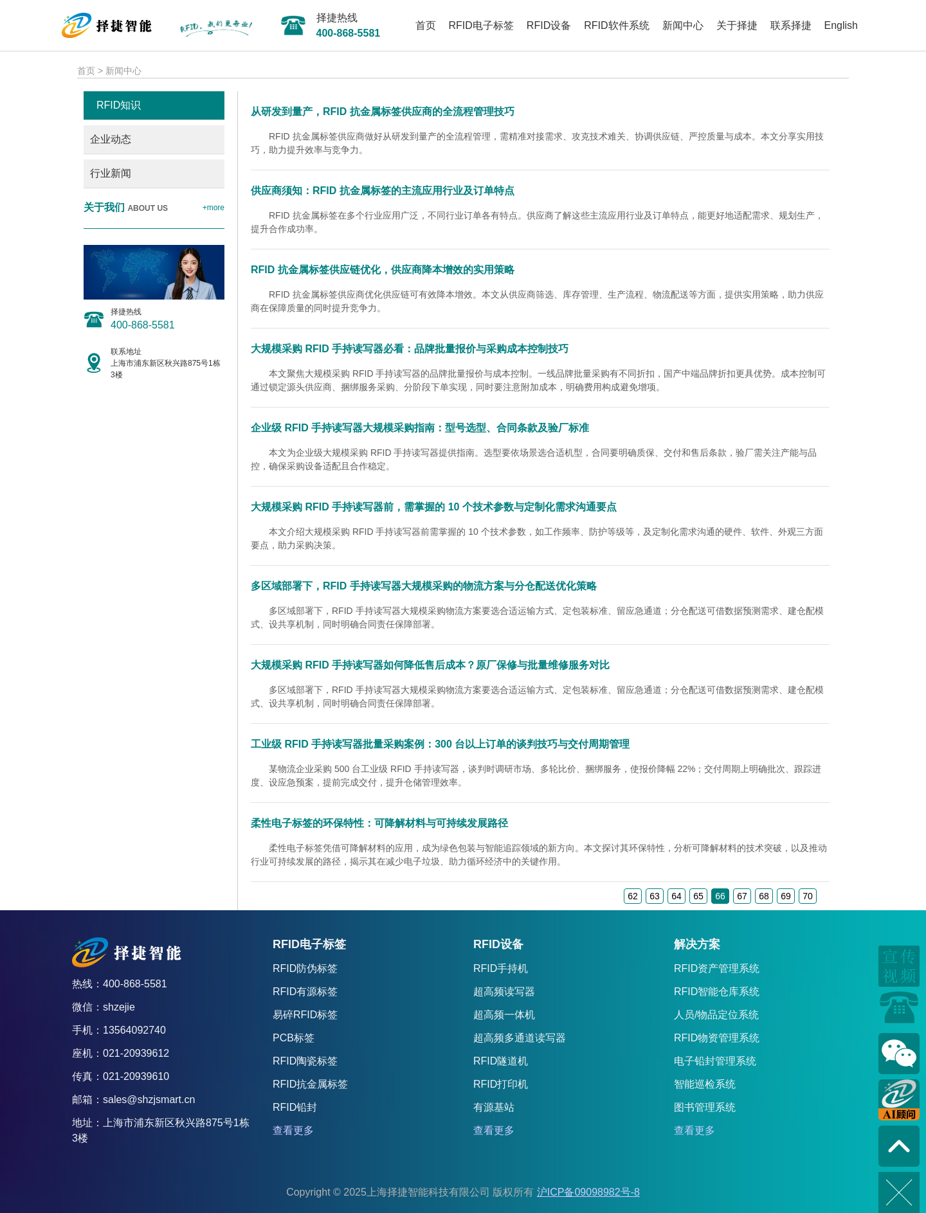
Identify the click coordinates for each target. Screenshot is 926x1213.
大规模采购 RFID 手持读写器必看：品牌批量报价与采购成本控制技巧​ (409, 348)
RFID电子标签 (481, 25)
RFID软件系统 (616, 25)
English (841, 25)
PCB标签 (293, 1037)
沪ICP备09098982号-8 (588, 1192)
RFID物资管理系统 (716, 1037)
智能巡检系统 (705, 1084)
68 (764, 896)
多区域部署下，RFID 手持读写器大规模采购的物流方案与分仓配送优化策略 (424, 585)
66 (720, 896)
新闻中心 (683, 25)
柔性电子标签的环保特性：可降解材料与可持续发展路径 (379, 823)
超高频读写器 (504, 991)
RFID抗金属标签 (310, 1084)
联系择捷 (791, 25)
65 (698, 896)
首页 (425, 25)
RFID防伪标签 (305, 968)
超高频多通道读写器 (519, 1037)
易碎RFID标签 (305, 1014)
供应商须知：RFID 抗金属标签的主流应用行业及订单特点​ (382, 190)
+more (213, 207)
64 (676, 896)
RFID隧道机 (500, 1061)
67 (742, 896)
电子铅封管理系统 (715, 1061)
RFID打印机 (500, 1084)
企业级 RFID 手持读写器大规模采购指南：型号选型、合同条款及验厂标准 (420, 427)
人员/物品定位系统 (716, 1014)
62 (633, 896)
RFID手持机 (500, 968)
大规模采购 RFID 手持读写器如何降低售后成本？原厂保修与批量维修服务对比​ (430, 665)
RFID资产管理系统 (716, 968)
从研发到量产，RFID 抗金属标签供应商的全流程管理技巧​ (382, 111)
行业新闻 (110, 173)
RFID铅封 (295, 1107)
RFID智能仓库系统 (716, 991)
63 (654, 896)
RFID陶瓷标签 (305, 1061)
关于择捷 (737, 25)
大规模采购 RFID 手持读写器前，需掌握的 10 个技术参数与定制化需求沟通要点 (434, 506)
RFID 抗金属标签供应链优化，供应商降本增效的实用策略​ (382, 269)
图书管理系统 (705, 1107)
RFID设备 (549, 25)
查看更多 (293, 1130)
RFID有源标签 (305, 991)
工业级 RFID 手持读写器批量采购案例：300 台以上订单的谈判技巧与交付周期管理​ (440, 744)
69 (786, 896)
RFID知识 (118, 105)
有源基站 (493, 1107)
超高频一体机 (504, 1014)
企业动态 (110, 139)
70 (808, 896)
